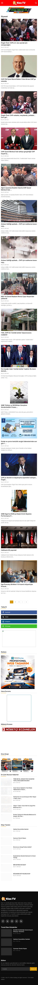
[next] (22, 602)
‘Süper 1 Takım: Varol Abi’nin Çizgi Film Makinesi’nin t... (24, 806)
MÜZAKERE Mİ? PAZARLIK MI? (21, 873)
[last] (26, 602)
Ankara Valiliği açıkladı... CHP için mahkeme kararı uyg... (19, 225)
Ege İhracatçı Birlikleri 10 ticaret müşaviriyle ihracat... (17, 585)
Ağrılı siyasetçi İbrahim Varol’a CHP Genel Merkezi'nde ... (16, 189)
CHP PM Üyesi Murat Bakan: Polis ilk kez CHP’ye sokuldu (18, 80)
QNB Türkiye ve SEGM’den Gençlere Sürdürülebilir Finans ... (14, 406)
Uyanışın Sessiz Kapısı (19, 838)
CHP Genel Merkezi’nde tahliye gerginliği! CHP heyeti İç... (18, 153)
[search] (36, 3)
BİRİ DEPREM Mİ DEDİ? (19, 864)
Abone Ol (33, 969)
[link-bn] (19, 10)
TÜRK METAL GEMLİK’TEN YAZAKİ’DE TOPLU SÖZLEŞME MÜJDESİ (23, 779)
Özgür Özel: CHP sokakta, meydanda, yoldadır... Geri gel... (18, 116)
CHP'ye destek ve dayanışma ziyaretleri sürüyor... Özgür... (19, 479)
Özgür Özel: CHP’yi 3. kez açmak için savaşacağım (14, 44)
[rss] (21, 921)
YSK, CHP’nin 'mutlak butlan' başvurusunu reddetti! (16, 334)
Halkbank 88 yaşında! (9, 550)
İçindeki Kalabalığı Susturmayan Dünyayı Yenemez (23, 930)
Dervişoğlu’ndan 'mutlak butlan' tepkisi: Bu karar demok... (18, 370)
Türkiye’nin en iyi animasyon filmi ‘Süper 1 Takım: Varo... (24, 797)
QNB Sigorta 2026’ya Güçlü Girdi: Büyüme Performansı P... (16, 515)
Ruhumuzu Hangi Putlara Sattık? (22, 847)
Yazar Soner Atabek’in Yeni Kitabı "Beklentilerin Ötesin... (22, 788)
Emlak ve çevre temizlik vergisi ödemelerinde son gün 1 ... (19, 442)
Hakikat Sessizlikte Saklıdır (21, 829)
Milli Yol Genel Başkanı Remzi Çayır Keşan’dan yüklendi (17, 297)
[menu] (2, 3)
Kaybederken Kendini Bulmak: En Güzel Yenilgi (24, 856)
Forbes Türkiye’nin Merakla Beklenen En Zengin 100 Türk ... (24, 815)
